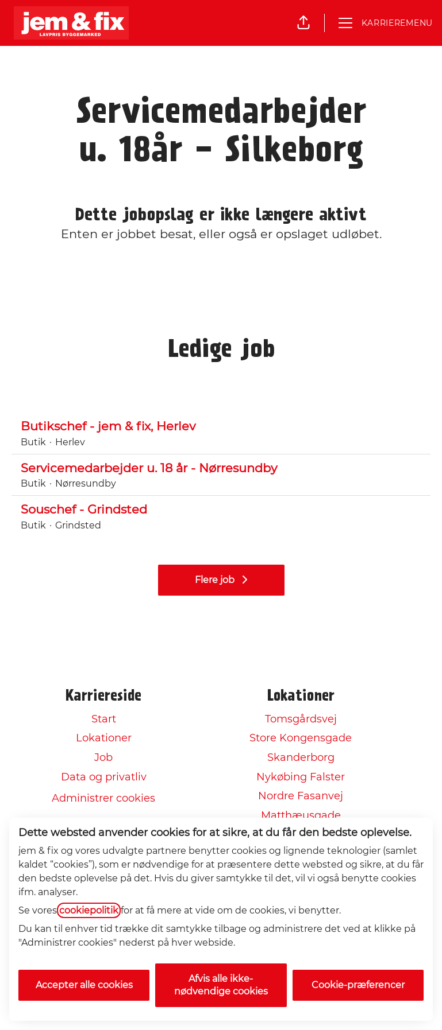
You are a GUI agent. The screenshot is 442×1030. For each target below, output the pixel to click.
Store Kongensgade (300, 738)
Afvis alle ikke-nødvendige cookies (221, 985)
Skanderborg (301, 757)
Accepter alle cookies (84, 985)
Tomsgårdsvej (301, 719)
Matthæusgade (301, 815)
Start (103, 719)
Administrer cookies (103, 798)
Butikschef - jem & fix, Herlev (221, 426)
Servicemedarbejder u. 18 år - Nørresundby (221, 468)
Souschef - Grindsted (221, 509)
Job (103, 757)
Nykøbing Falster (300, 777)
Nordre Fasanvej (300, 796)
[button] (303, 23)
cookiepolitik (88, 910)
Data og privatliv (104, 777)
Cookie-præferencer (358, 985)
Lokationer (104, 738)
